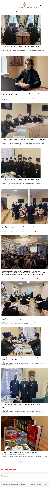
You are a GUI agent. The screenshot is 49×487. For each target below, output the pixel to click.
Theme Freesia (29, 484)
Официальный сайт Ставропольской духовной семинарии (12, 484)
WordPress (34, 484)
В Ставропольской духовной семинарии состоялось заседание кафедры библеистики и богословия (23, 140)
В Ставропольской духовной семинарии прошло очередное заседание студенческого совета (22, 226)
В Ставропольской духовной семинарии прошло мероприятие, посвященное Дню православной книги (20, 453)
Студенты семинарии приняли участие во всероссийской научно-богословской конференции (21, 93)
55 (27, 462)
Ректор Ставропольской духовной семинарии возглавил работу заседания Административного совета (23, 47)
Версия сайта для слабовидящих (9, 469)
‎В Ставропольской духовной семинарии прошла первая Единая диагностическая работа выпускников (20, 318)
